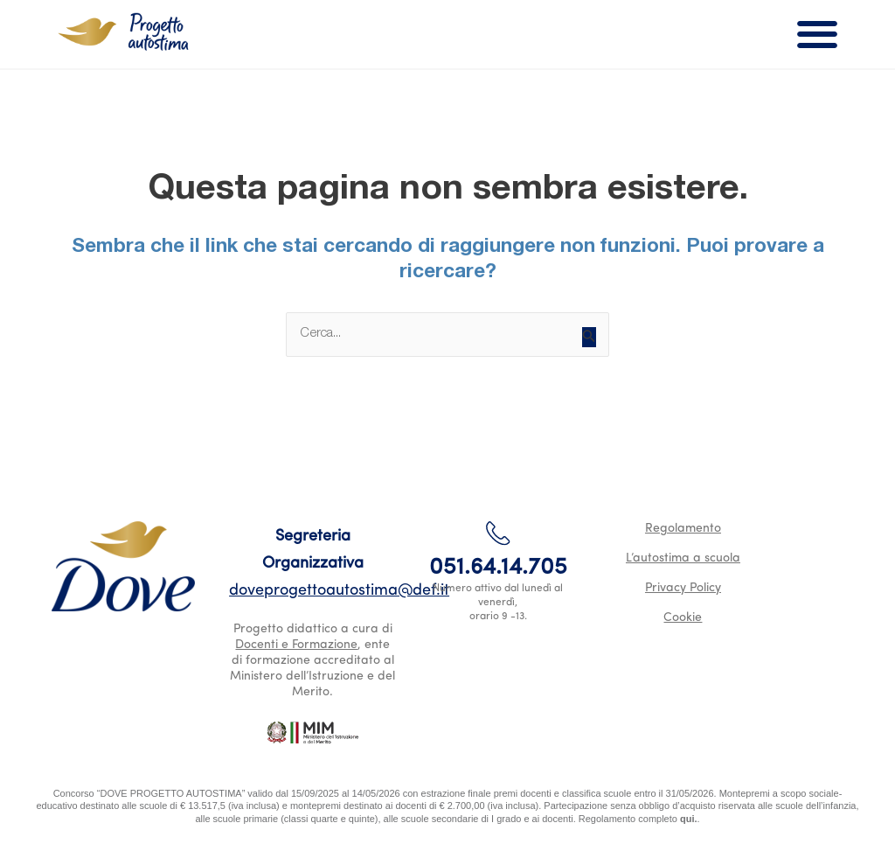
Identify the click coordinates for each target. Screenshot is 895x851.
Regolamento (683, 528)
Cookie (682, 617)
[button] (817, 34)
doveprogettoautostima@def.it (339, 590)
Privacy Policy (683, 588)
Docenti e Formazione (296, 645)
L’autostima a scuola (683, 558)
